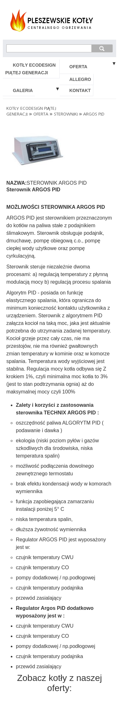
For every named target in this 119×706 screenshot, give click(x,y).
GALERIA (23, 90)
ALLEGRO (80, 79)
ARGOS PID (93, 114)
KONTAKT (80, 90)
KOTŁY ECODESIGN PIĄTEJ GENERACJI (30, 69)
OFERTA (78, 66)
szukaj (102, 48)
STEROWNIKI (66, 114)
